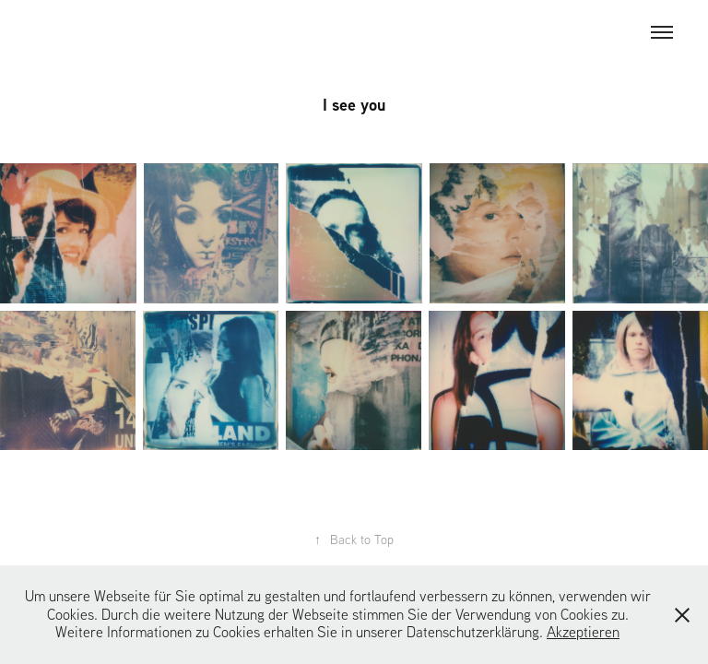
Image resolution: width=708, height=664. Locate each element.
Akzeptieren (583, 631)
